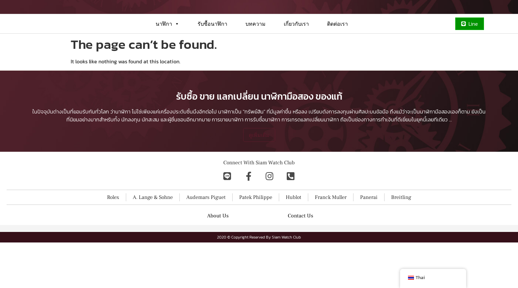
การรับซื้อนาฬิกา (262, 165)
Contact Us (300, 261)
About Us (218, 261)
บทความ (255, 47)
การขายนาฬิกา (227, 165)
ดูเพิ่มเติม (259, 180)
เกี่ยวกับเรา (296, 47)
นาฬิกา (167, 47)
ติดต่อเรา (337, 47)
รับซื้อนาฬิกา (212, 47)
